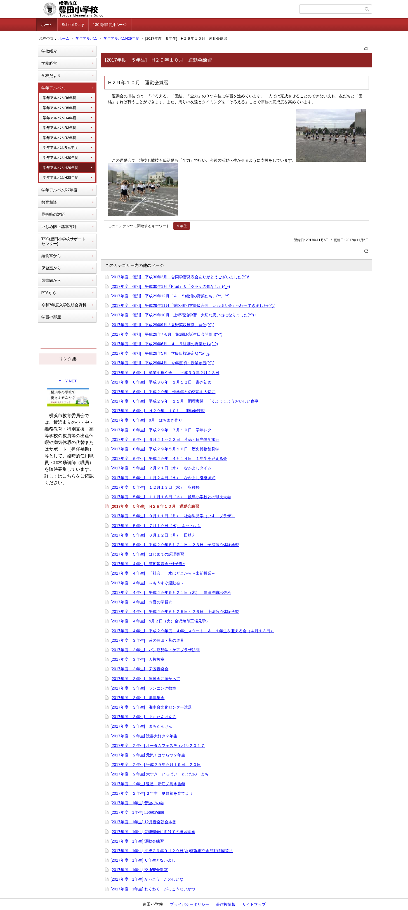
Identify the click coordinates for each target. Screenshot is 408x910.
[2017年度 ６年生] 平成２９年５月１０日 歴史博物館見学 (165, 449)
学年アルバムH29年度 (121, 38)
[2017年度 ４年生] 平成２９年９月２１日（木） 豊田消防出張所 (171, 592)
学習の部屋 (51, 317)
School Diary (73, 24)
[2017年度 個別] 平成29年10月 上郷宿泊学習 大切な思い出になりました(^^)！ (184, 315)
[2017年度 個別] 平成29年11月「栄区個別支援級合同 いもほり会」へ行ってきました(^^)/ (193, 305)
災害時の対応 (53, 214)
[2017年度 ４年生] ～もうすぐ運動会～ (147, 583)
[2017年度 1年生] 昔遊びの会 (137, 803)
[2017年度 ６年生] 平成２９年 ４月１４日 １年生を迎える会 (169, 458)
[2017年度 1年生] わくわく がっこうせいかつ (153, 889)
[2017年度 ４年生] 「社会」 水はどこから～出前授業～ (163, 573)
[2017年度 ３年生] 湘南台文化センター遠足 (151, 707)
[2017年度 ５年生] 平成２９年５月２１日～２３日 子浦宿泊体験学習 (175, 544)
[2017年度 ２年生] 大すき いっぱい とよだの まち (160, 774)
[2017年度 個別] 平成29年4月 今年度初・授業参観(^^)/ (162, 363)
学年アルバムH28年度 (61, 177)
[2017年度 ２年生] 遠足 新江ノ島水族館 (148, 784)
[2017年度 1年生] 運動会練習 (137, 841)
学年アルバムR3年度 (60, 128)
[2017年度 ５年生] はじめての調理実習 (147, 554)
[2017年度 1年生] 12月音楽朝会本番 (143, 822)
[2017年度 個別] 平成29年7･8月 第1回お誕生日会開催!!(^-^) (167, 334)
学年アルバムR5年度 (60, 108)
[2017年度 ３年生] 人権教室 (138, 659)
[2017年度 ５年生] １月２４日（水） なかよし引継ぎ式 (163, 478)
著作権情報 (225, 904)
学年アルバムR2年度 (60, 138)
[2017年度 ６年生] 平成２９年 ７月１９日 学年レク (161, 430)
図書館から (51, 280)
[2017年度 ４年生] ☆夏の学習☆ (142, 602)
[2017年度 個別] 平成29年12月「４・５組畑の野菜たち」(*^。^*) (170, 296)
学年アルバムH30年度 (61, 158)
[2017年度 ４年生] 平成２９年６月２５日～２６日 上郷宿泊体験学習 (175, 611)
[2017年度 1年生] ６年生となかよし (143, 860)
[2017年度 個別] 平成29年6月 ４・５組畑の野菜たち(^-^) (164, 344)
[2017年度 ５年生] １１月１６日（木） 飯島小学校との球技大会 (171, 497)
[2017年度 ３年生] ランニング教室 (143, 688)
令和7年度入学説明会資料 (64, 305)
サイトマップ (254, 904)
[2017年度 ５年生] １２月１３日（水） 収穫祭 (155, 487)
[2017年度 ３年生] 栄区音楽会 (140, 669)
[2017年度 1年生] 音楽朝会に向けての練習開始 (153, 831)
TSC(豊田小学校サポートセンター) (63, 241)
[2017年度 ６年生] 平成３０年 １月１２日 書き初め (161, 382)
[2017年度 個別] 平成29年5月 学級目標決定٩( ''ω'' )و (160, 353)
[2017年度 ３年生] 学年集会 (138, 697)
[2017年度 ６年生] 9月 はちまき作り (147, 420)
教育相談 (49, 202)
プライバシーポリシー (189, 904)
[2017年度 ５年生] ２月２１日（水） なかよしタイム (161, 468)
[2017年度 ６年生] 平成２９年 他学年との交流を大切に (163, 391)
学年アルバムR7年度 (59, 190)
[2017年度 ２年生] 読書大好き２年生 (144, 736)
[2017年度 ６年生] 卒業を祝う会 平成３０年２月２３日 (165, 372)
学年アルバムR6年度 (60, 98)
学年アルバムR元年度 (60, 147)
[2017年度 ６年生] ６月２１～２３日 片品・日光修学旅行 (165, 439)
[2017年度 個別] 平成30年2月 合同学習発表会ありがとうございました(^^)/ (180, 277)
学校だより (51, 75)
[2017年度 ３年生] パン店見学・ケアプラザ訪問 (155, 650)
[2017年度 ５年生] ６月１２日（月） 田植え (153, 535)
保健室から (51, 268)
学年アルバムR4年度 (60, 118)
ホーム (47, 24)
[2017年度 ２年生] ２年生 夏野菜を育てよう (152, 793)
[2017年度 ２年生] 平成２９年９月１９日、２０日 (156, 764)
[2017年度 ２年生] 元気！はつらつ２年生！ (150, 755)
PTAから (48, 292)
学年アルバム (86, 38)
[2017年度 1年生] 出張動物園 (137, 812)
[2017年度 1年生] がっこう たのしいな (147, 879)
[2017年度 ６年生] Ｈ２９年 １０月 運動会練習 (158, 410)
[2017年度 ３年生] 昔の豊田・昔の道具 (147, 640)
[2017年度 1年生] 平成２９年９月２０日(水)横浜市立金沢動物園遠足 (172, 850)
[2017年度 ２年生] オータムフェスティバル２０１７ (158, 745)
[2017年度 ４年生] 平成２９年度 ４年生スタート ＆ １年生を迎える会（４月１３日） (192, 631)
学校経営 (49, 63)
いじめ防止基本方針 (59, 226)
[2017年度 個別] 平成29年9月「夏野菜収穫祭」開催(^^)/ (162, 325)
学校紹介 (49, 51)
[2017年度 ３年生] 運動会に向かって (145, 678)
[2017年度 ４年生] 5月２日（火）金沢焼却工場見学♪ (159, 621)
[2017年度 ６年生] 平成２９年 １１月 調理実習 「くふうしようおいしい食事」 (187, 401)
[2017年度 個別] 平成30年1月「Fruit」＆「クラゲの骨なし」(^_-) (170, 286)
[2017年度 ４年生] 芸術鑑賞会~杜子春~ (148, 563)
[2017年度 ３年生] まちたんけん (142, 726)
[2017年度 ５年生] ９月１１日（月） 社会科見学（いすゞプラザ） (173, 516)
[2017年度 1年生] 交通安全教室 (139, 869)
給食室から (51, 255)
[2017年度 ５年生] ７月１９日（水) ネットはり (156, 525)
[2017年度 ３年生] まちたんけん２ (143, 716)
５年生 (181, 226)
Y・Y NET (68, 381)
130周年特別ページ (110, 24)
